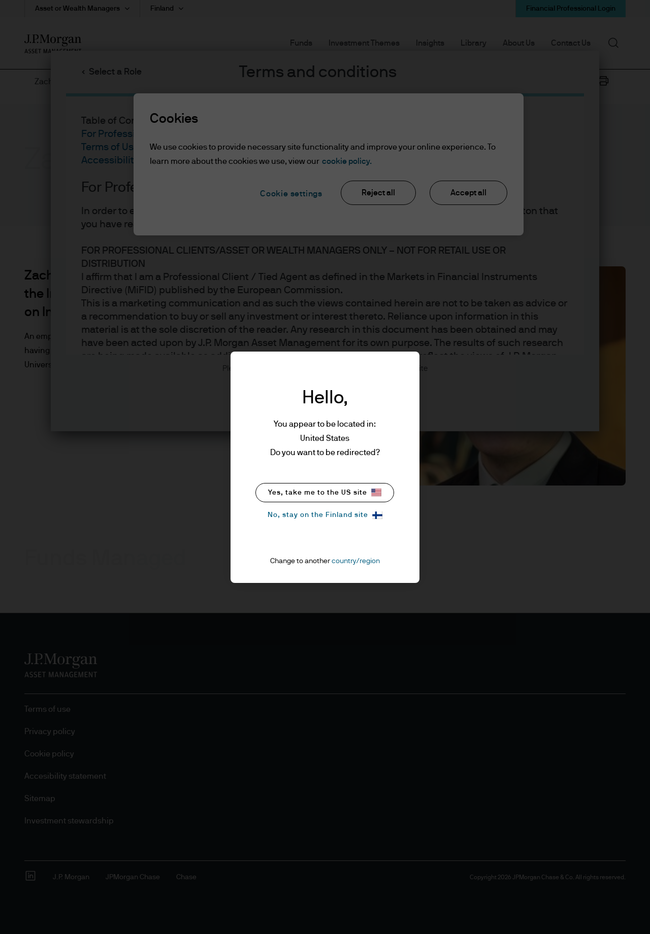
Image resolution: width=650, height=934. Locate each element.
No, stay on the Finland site (325, 515)
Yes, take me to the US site (324, 492)
